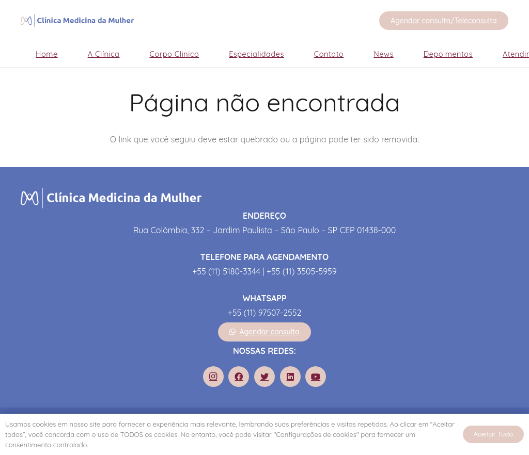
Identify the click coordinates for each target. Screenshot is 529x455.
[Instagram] (213, 376)
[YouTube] (315, 376)
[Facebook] (238, 376)
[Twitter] (264, 376)
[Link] (77, 20)
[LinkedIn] (290, 376)
